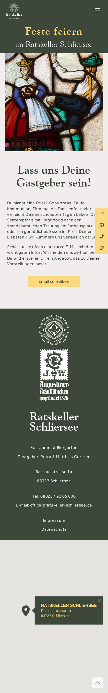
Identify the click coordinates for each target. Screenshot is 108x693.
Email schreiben (54, 281)
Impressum (54, 520)
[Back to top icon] (97, 682)
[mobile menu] (97, 10)
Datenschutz (54, 529)
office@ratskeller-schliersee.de (61, 505)
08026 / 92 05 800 (58, 496)
